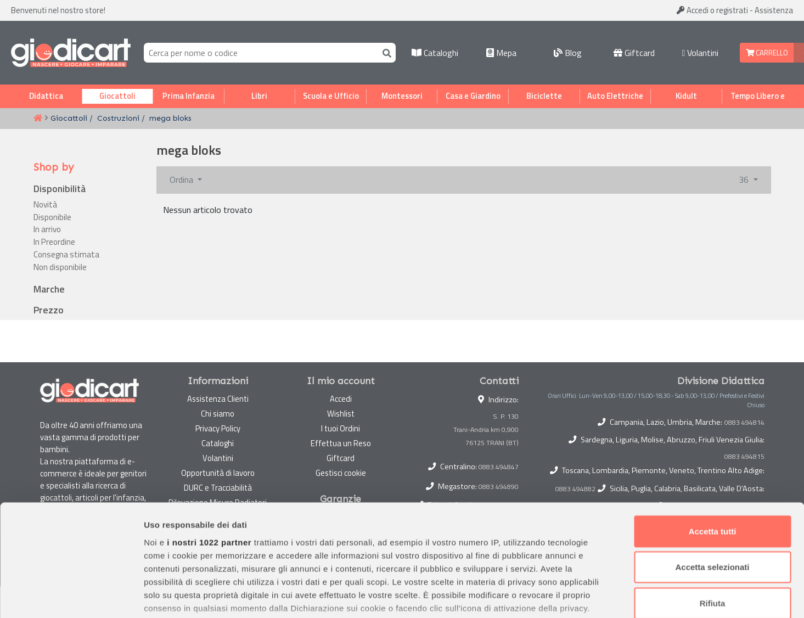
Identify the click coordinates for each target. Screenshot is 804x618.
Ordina (182, 179)
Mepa (501, 52)
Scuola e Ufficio (331, 96)
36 (745, 179)
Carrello (767, 52)
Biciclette (544, 96)
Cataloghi (435, 52)
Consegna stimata (66, 255)
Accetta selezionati (712, 486)
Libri (259, 96)
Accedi (712, 10)
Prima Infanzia (188, 96)
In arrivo (47, 229)
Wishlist (341, 413)
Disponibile (52, 217)
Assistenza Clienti (218, 398)
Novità (45, 205)
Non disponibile (60, 267)
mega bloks (170, 118)
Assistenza (774, 10)
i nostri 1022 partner (209, 461)
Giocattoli (117, 96)
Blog (568, 52)
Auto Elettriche (615, 96)
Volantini (700, 52)
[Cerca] (385, 52)
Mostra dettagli (577, 596)
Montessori (402, 96)
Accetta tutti (712, 450)
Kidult (686, 96)
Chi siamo (217, 413)
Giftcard (634, 52)
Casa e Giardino (473, 96)
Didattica (46, 96)
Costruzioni (118, 118)
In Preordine (54, 242)
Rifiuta (713, 522)
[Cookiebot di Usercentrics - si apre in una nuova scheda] (71, 596)
